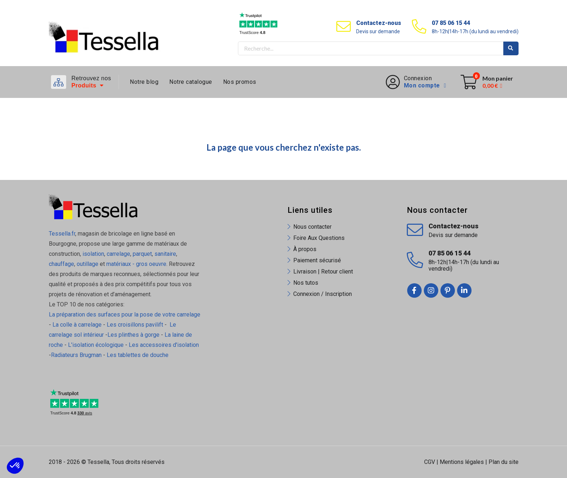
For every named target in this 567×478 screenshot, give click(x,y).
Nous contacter (312, 226)
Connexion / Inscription (322, 293)
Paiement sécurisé (317, 260)
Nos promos (239, 81)
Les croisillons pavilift (135, 324)
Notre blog (144, 81)
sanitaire (165, 253)
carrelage (118, 253)
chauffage (61, 263)
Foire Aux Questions (319, 237)
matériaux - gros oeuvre (136, 263)
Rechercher (511, 48)
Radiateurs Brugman (76, 355)
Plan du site (504, 461)
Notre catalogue (190, 81)
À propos (304, 249)
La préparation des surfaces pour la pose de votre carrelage (124, 314)
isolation (92, 253)
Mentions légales (462, 461)
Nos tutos (305, 282)
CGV (429, 461)
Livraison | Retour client (323, 271)
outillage (87, 263)
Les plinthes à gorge (133, 334)
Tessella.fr (62, 233)
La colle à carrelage (77, 324)
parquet (142, 253)
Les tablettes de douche (138, 355)
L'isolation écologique (96, 344)
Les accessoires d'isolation (164, 344)
